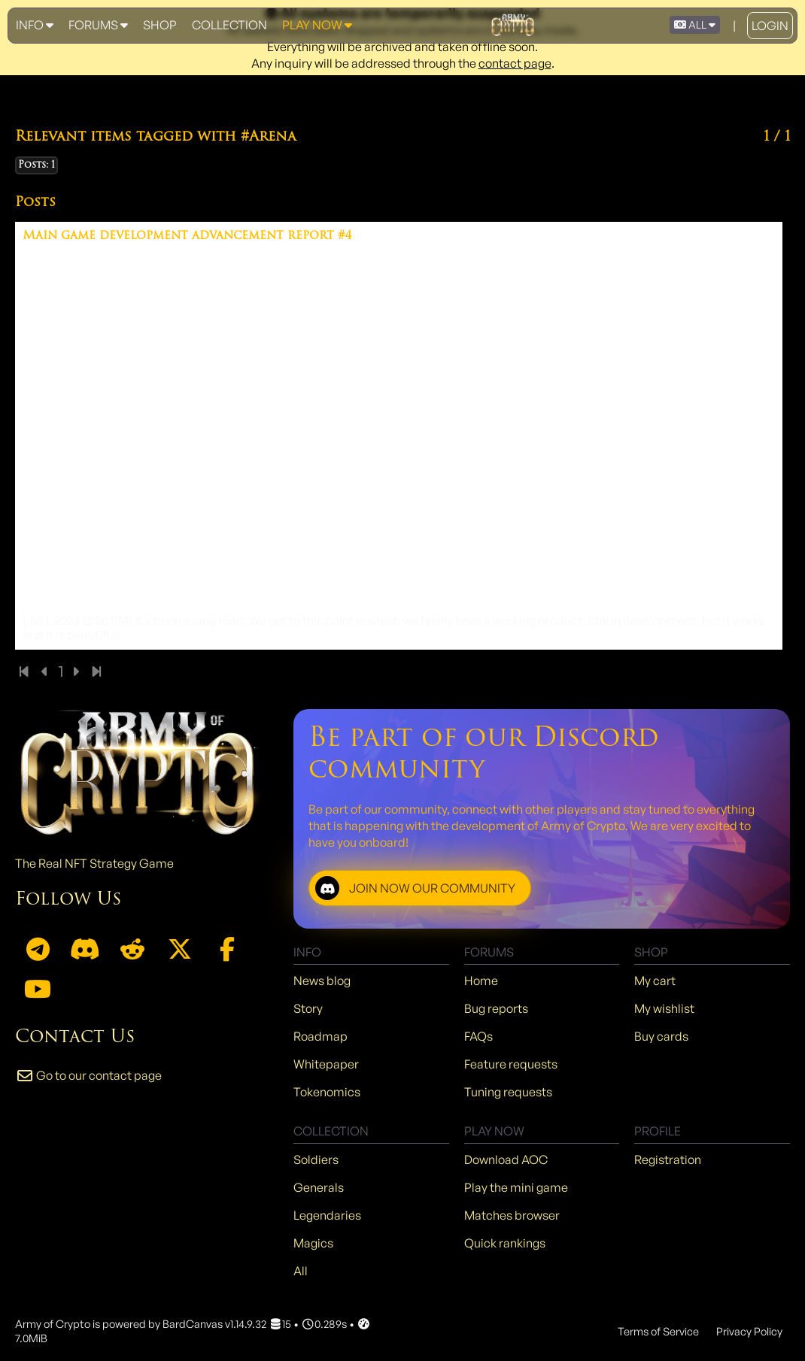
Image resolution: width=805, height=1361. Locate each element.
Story (308, 1008)
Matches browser (512, 1215)
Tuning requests (508, 1091)
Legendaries (327, 1215)
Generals (318, 1187)
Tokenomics (326, 1091)
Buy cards (661, 1036)
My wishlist (664, 1008)
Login (770, 25)
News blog (322, 980)
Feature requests (510, 1064)
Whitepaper (326, 1064)
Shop (160, 24)
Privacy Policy (749, 1331)
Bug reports (496, 1008)
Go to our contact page (88, 1075)
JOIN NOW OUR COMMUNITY (415, 888)
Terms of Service (658, 1331)
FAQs (478, 1036)
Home (481, 980)
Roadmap (320, 1036)
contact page (514, 63)
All (300, 1270)
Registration (667, 1159)
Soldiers (316, 1159)
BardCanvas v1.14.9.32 (214, 1323)
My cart (655, 980)
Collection (229, 24)
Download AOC (506, 1159)
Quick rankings (504, 1242)
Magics (313, 1242)
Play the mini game (516, 1187)
